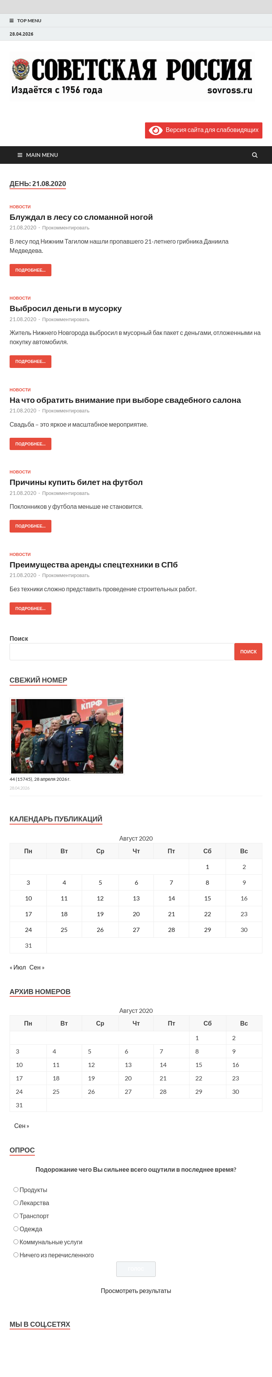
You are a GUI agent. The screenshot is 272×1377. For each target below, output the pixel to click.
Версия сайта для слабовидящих (204, 129)
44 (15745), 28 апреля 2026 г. (40, 779)
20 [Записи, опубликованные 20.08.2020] (136, 913)
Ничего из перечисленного (57, 1254)
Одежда (31, 1228)
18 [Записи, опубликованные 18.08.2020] (64, 913)
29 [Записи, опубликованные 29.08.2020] (207, 929)
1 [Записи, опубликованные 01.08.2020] (207, 866)
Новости (20, 206)
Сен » (36, 967)
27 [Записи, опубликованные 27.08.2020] (136, 929)
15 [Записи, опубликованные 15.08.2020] (207, 898)
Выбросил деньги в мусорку (66, 308)
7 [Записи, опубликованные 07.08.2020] (171, 882)
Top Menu (29, 20)
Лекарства (34, 1202)
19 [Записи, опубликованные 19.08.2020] (100, 913)
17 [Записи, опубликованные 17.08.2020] (28, 913)
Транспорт (34, 1215)
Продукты (33, 1189)
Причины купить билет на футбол (76, 481)
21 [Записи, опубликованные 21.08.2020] (171, 913)
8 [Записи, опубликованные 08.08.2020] (207, 882)
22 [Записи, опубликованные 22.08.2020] (207, 913)
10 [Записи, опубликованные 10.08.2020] (28, 898)
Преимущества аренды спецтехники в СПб (94, 564)
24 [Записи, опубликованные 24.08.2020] (28, 929)
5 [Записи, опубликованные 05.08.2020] (100, 882)
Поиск (19, 638)
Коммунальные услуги (51, 1241)
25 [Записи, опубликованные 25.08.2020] (64, 929)
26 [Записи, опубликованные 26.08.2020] (100, 929)
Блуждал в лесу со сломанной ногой (81, 216)
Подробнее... (28, 268)
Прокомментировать (65, 227)
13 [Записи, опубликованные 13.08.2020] (136, 898)
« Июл (18, 967)
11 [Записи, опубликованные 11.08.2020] (64, 898)
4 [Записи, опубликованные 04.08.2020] (64, 882)
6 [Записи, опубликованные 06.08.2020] (136, 882)
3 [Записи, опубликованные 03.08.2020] (28, 882)
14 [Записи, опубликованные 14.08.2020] (171, 898)
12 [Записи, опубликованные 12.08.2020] (100, 898)
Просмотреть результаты (136, 1290)
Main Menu (42, 155)
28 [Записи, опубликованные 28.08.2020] (171, 929)
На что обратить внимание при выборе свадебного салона (125, 399)
